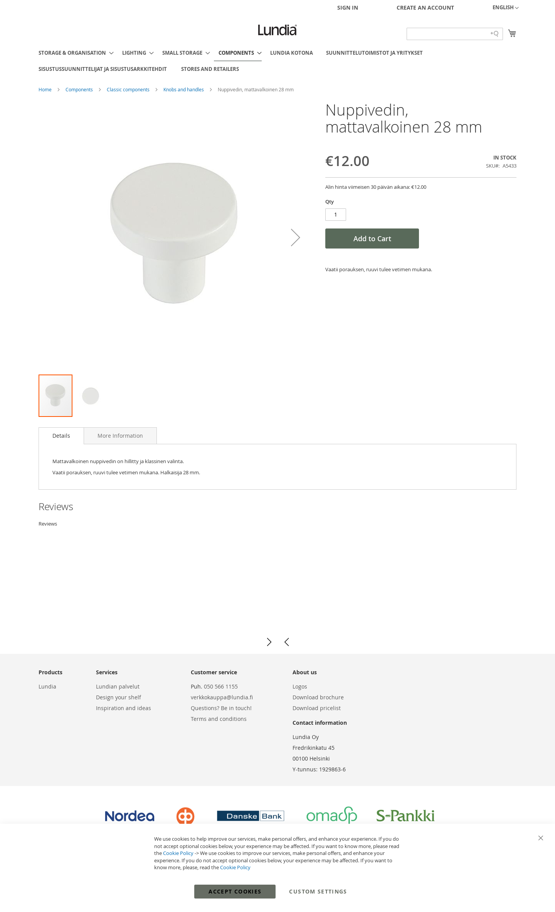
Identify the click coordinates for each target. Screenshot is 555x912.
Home (46, 89)
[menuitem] (74, 52)
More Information (120, 435)
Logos (300, 686)
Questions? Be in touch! (221, 708)
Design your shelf (118, 697)
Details (61, 435)
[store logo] (277, 30)
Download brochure (318, 697)
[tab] (61, 435)
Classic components (129, 89)
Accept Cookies (235, 891)
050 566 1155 (221, 686)
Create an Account (425, 7)
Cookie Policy (178, 853)
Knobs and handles (184, 89)
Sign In (347, 7)
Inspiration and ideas (123, 708)
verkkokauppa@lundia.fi (222, 697)
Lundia (47, 686)
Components (80, 89)
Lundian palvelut (118, 686)
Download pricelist (317, 708)
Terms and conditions (219, 718)
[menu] (277, 61)
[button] (506, 8)
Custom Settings (318, 891)
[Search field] (455, 34)
